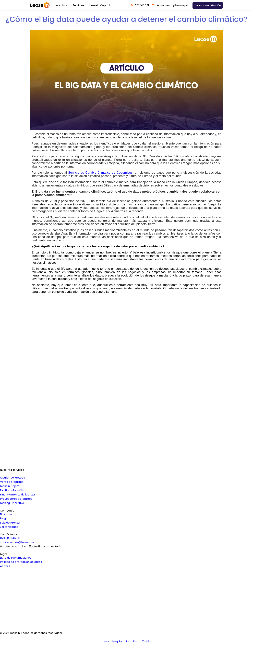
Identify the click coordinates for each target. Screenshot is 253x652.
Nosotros (61, 5)
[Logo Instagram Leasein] (126, 608)
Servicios (78, 5)
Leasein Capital (99, 5)
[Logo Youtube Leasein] (126, 595)
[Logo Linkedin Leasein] (126, 588)
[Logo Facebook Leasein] (126, 601)
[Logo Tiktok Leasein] (126, 615)
